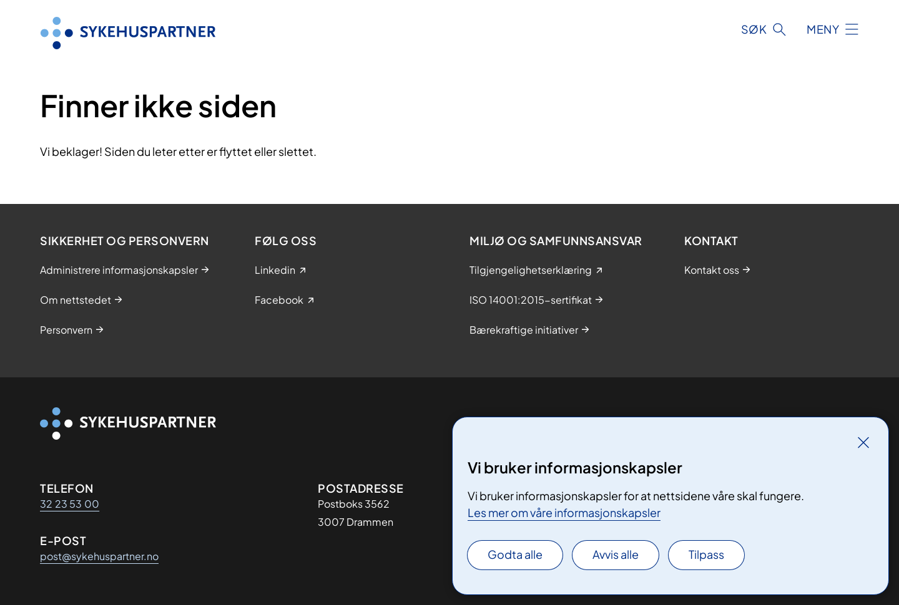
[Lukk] (863, 442)
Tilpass (706, 554)
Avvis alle (615, 554)
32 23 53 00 (69, 503)
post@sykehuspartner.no (99, 556)
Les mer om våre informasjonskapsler (564, 512)
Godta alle (515, 554)
